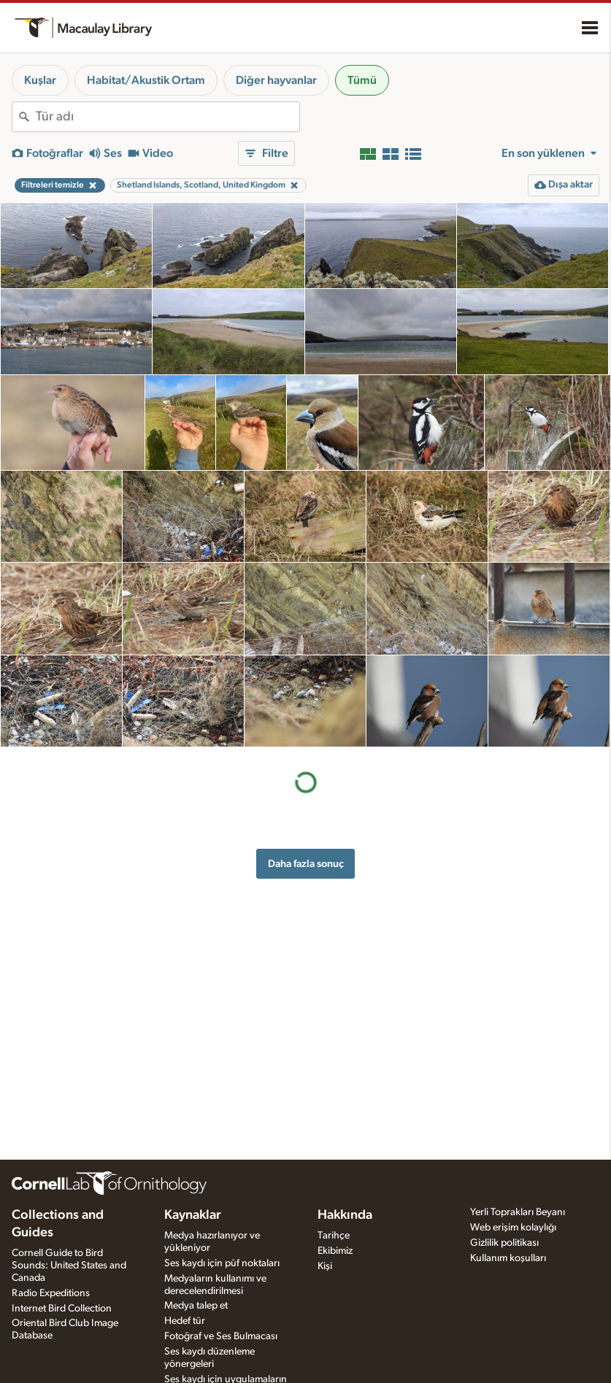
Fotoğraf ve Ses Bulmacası (220, 1336)
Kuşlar (40, 80)
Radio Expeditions (51, 1293)
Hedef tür (184, 1321)
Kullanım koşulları (508, 1258)
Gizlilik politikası (504, 1243)
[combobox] (167, 116)
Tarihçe (334, 1235)
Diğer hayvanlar (276, 80)
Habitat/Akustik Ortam (146, 80)
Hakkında (345, 1215)
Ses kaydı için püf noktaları (222, 1263)
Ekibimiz (335, 1251)
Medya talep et (196, 1306)
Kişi (325, 1266)
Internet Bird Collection (62, 1308)
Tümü (362, 80)
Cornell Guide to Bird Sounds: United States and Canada (69, 1265)
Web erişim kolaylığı (513, 1227)
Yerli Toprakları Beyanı (517, 1212)
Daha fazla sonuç (306, 863)
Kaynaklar (192, 1215)
